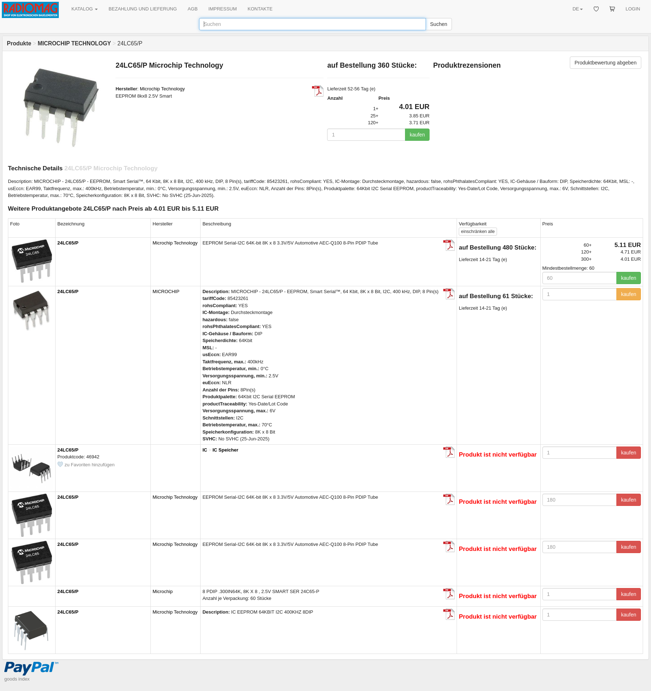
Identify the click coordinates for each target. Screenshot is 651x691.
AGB (192, 9)
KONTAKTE (260, 9)
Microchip (163, 591)
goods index (17, 679)
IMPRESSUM (222, 9)
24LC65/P (68, 243)
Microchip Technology (162, 88)
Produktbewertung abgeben (606, 63)
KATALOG (84, 9)
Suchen (438, 24)
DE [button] (577, 9)
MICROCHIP (166, 291)
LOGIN (633, 9)
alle (477, 231)
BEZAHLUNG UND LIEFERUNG (143, 9)
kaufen (417, 135)
